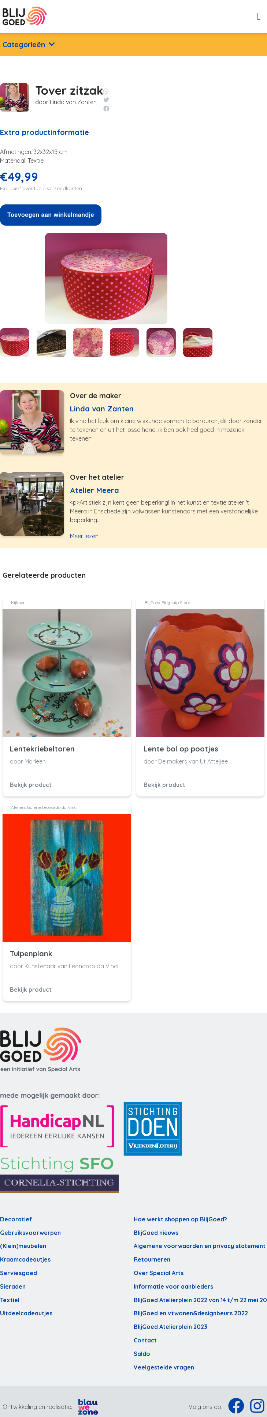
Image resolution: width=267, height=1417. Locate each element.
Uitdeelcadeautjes (26, 1313)
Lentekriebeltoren (42, 749)
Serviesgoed (18, 1273)
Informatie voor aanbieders (173, 1286)
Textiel (9, 1300)
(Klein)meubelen (23, 1246)
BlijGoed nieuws (156, 1232)
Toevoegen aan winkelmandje (50, 215)
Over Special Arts (158, 1273)
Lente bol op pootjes (181, 749)
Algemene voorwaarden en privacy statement (200, 1246)
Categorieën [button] (24, 44)
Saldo (142, 1353)
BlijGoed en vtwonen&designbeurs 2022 (191, 1313)
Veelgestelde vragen (164, 1367)
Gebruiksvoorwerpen (30, 1232)
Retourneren (152, 1259)
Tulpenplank (31, 953)
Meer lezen (84, 536)
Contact (145, 1340)
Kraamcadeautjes (25, 1259)
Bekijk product (31, 784)
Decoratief (16, 1219)
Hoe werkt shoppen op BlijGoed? (180, 1219)
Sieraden (13, 1286)
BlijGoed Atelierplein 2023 (170, 1326)
